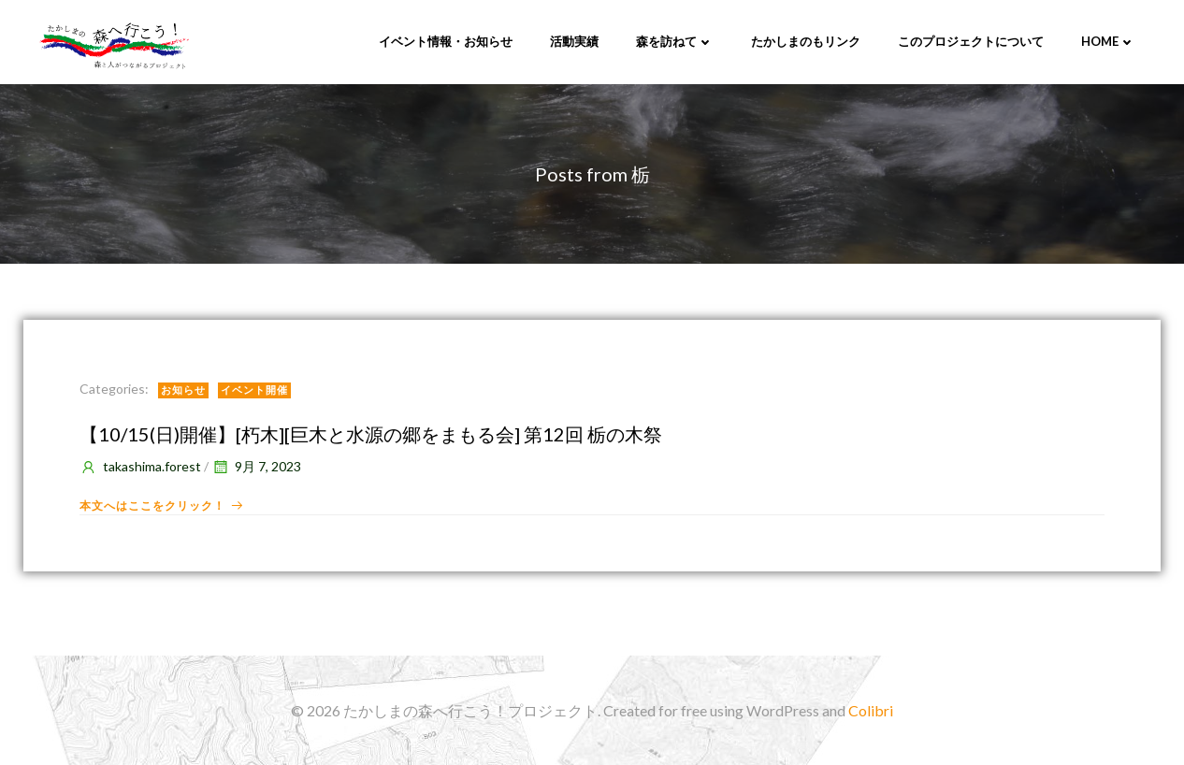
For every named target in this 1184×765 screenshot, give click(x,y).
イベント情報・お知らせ (446, 41)
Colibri (870, 710)
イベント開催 (254, 389)
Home (1108, 41)
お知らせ (183, 389)
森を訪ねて (675, 41)
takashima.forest (140, 466)
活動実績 (574, 41)
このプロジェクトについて (971, 41)
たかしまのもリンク (805, 41)
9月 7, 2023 (256, 466)
